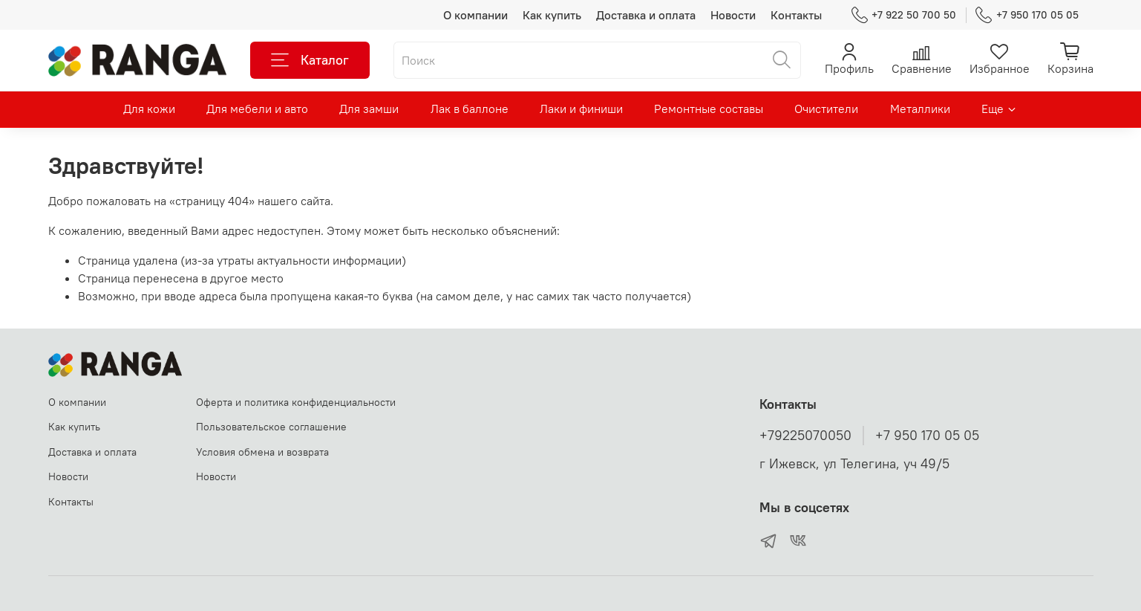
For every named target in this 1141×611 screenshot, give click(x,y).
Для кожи (149, 108)
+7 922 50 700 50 (903, 15)
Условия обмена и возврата (262, 452)
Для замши (369, 108)
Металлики (920, 108)
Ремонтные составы (708, 108)
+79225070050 (805, 435)
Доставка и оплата (646, 14)
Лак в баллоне (470, 108)
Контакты (796, 14)
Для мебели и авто (257, 108)
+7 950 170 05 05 (1026, 15)
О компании (475, 14)
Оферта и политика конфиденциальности (296, 402)
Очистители (826, 108)
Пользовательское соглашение (271, 426)
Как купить (552, 14)
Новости (733, 14)
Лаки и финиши (581, 108)
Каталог (310, 60)
